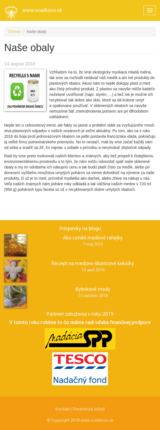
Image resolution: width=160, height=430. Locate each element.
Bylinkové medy (93, 289)
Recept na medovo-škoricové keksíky (93, 263)
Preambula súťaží (89, 409)
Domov (14, 31)
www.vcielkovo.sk (42, 10)
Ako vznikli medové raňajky (93, 238)
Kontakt (62, 409)
